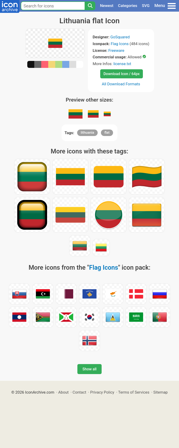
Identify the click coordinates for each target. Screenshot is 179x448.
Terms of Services (133, 392)
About (63, 392)
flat (107, 132)
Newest (106, 5)
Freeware (116, 50)
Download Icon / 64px (121, 74)
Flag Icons (120, 43)
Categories (127, 5)
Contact (79, 392)
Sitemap (160, 392)
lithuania (87, 132)
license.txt (122, 63)
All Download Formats (121, 84)
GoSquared (120, 37)
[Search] (90, 5)
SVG (146, 5)
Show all (89, 369)
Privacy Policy (102, 392)
